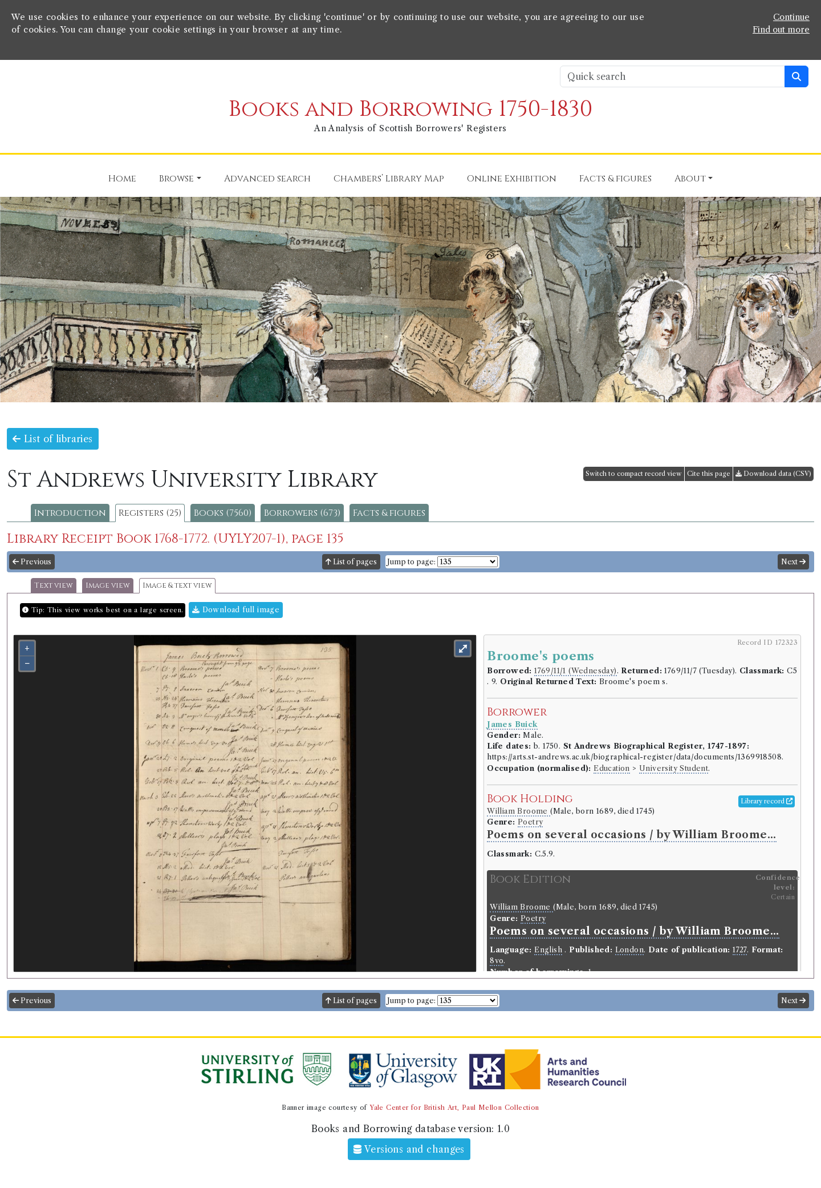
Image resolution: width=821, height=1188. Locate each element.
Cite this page (708, 474)
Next (793, 561)
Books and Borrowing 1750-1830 (410, 109)
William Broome (518, 811)
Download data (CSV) (773, 474)
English (548, 949)
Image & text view (177, 586)
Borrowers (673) (302, 513)
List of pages (351, 561)
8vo (496, 960)
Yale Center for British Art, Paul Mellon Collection (454, 1108)
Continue (791, 17)
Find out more (781, 30)
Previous (32, 561)
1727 (740, 949)
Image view (108, 586)
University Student (673, 768)
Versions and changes (409, 1149)
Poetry (530, 822)
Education (612, 768)
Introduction (70, 513)
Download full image (235, 609)
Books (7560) (222, 513)
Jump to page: (411, 561)
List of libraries (53, 439)
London (629, 949)
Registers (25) (150, 513)
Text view (53, 586)
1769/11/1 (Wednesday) (575, 670)
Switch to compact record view (634, 474)
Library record (766, 801)
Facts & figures (389, 513)
